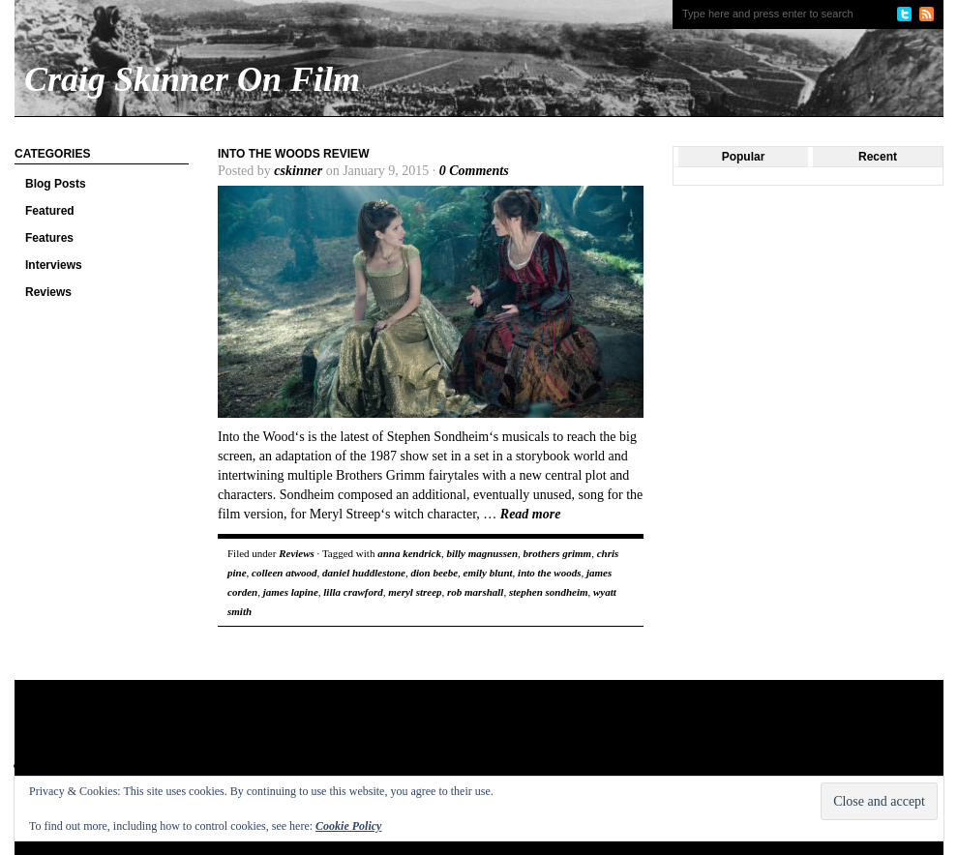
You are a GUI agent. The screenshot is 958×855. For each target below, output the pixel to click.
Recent (877, 156)
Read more (530, 514)
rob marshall (475, 592)
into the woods (549, 572)
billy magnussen (482, 553)
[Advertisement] (386, 742)
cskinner (298, 170)
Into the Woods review (293, 154)
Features (49, 238)
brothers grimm (558, 553)
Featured (50, 211)
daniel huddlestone (363, 572)
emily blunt (488, 572)
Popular (743, 156)
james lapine (290, 592)
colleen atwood (284, 572)
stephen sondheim (548, 592)
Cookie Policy (348, 826)
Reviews (48, 292)
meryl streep (414, 592)
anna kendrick (409, 553)
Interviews (53, 265)
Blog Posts (55, 184)
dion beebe (434, 572)
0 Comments (474, 170)
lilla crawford (352, 592)
